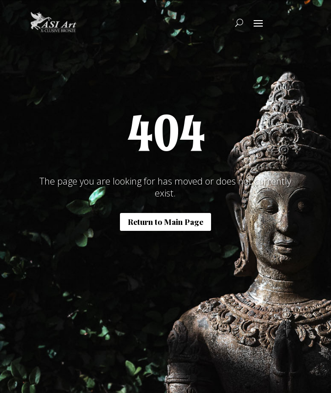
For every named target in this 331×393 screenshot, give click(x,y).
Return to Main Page (165, 222)
